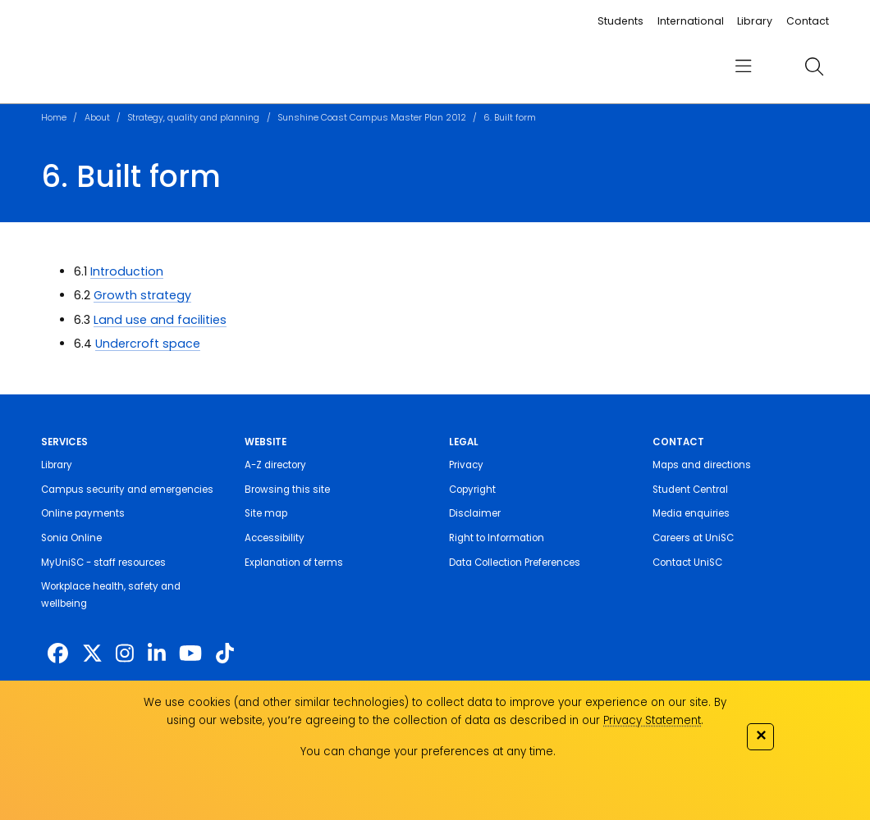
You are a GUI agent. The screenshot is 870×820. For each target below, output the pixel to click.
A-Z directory (275, 465)
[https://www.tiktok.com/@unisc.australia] (225, 654)
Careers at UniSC (693, 537)
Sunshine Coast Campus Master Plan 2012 (371, 118)
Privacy (466, 465)
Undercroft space (147, 343)
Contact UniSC (687, 562)
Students (620, 21)
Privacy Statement (652, 720)
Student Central (690, 489)
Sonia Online (71, 537)
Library (754, 21)
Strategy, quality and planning (193, 118)
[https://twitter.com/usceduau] (92, 654)
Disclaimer (475, 513)
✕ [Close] (761, 735)
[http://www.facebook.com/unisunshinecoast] (58, 654)
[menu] (743, 66)
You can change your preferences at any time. (428, 751)
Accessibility (274, 537)
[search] (814, 66)
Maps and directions (701, 465)
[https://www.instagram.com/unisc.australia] (125, 654)
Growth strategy (142, 295)
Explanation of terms (294, 562)
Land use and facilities (160, 320)
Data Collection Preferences (514, 562)
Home (53, 118)
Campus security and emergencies (127, 489)
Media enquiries (691, 513)
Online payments (83, 513)
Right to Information (496, 537)
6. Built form (509, 118)
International (690, 21)
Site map (266, 513)
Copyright (472, 489)
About (97, 118)
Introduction (126, 271)
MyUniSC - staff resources (103, 562)
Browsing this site (287, 489)
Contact (807, 21)
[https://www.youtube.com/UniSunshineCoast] (190, 654)
